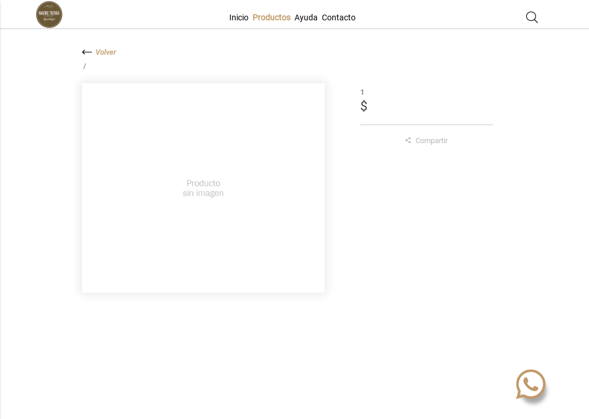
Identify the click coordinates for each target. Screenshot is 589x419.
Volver (99, 52)
